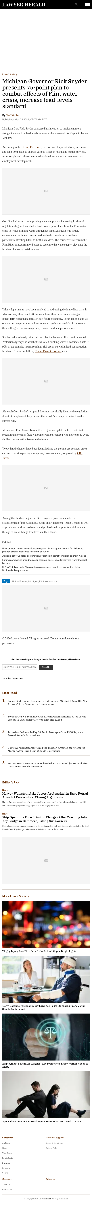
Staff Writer (12, 115)
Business (6, 1163)
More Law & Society (15, 896)
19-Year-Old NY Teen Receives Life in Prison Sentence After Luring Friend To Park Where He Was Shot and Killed (47, 718)
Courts (5, 1173)
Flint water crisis (48, 581)
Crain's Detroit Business (48, 351)
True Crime (7, 1153)
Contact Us (7, 1189)
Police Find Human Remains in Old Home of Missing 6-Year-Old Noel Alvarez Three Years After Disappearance (48, 702)
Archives (6, 1143)
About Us (6, 1184)
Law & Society (9, 74)
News (5, 790)
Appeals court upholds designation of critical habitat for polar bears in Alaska (44, 555)
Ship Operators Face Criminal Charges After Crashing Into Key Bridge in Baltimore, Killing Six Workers (44, 819)
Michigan (33, 581)
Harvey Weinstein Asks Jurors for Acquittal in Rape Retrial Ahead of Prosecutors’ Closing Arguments (45, 795)
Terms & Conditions (54, 1143)
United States (19, 581)
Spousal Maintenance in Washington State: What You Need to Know (41, 1121)
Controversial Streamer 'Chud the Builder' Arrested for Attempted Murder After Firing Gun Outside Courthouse (46, 749)
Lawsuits (6, 1168)
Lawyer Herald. (45, 1199)
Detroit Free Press (31, 147)
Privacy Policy (52, 1148)
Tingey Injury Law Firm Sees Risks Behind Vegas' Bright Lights (39, 951)
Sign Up (46, 667)
